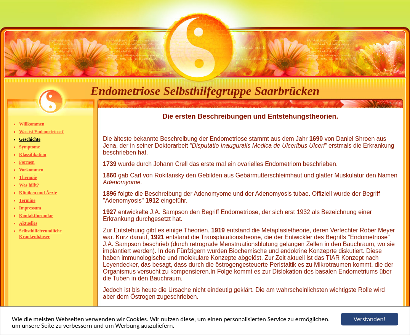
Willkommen (31, 124)
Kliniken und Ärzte (38, 192)
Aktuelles (28, 223)
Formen (27, 162)
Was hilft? (29, 185)
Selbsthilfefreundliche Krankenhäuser (40, 233)
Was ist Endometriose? (41, 131)
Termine (27, 200)
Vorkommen (31, 169)
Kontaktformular (36, 215)
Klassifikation (32, 154)
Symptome (29, 147)
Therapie (28, 177)
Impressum (30, 208)
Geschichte (29, 139)
